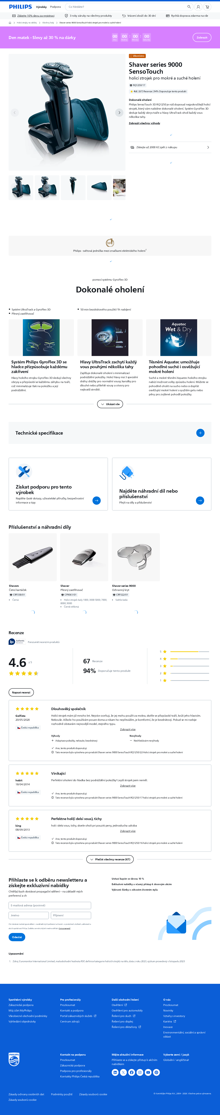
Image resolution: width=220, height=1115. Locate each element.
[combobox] (121, 7)
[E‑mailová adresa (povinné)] (50, 905)
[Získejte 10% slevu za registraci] (33, 16)
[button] (47, 188)
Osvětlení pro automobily (127, 1010)
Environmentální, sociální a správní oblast (184, 1034)
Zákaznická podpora (21, 1005)
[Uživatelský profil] (198, 7)
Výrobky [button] (41, 7)
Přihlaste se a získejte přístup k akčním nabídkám (134, 1062)
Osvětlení (119, 1005)
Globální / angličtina (176, 1060)
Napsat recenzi (21, 692)
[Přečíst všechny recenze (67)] (110, 859)
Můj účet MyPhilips (20, 1010)
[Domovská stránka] (20, 7)
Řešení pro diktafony (126, 1027)
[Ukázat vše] (110, 404)
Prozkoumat (67, 1005)
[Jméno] (29, 915)
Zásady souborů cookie (93, 1094)
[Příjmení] (71, 915)
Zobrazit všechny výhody (144, 123)
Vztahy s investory (174, 1016)
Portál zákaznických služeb (78, 1016)
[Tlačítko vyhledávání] (189, 6)
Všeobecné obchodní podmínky (28, 1016)
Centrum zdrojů (70, 1021)
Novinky (168, 1010)
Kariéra (169, 1021)
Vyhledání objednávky (22, 1021)
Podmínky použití (61, 1094)
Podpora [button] (55, 7)
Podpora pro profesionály (76, 1071)
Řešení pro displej (122, 1021)
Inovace (168, 1027)
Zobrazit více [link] (128, 729)
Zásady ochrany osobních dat (26, 1094)
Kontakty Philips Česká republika (79, 1076)
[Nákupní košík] (207, 7)
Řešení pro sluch (123, 1016)
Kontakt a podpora (72, 1010)
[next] (119, 113)
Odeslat (17, 937)
